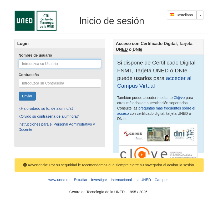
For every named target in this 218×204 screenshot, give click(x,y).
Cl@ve (179, 98)
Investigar (99, 180)
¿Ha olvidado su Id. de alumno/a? (46, 108)
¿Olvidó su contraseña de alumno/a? (49, 116)
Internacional (121, 180)
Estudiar (80, 180)
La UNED (143, 180)
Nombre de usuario (35, 55)
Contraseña (29, 75)
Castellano (181, 15)
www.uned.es (59, 180)
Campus (161, 180)
